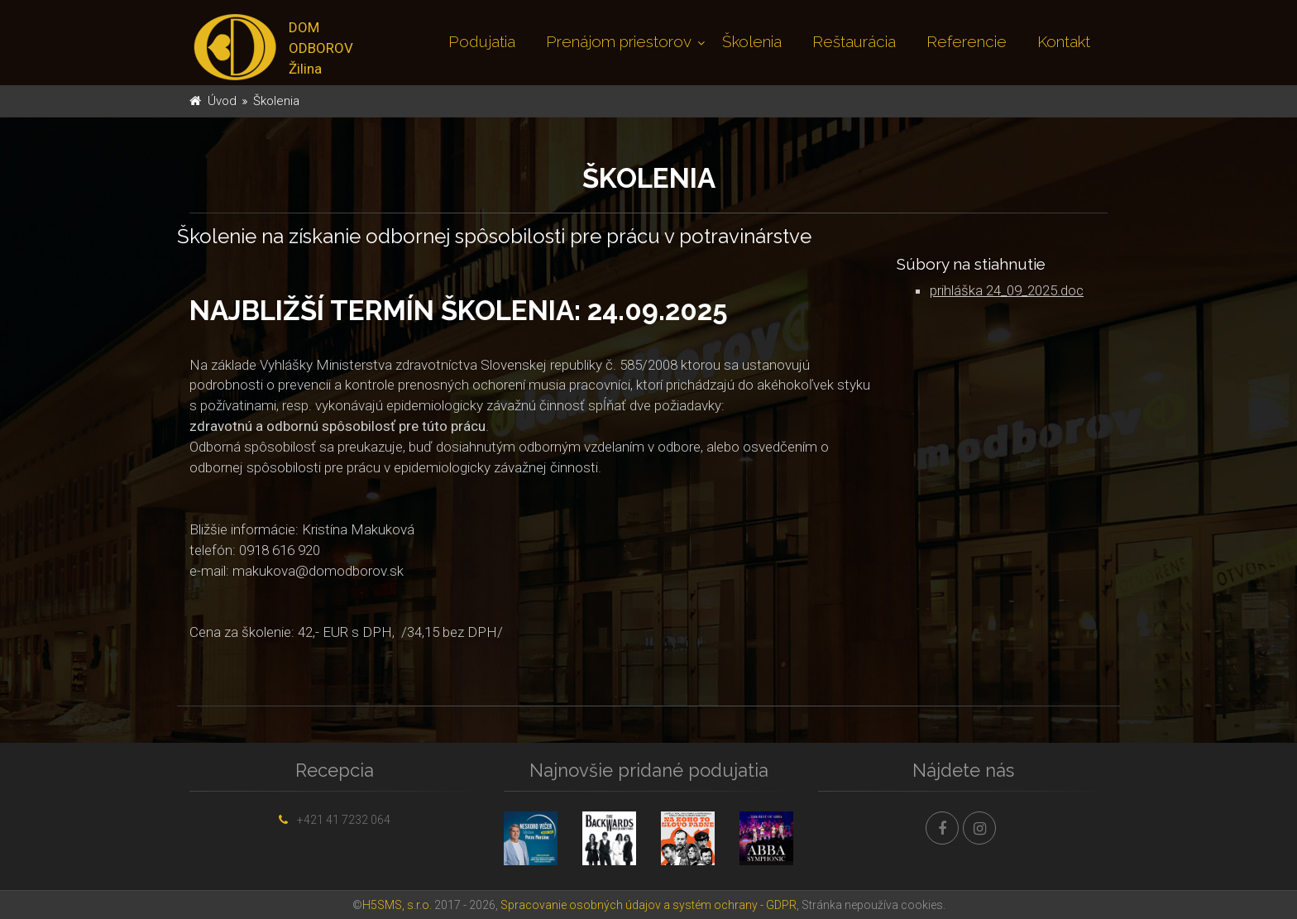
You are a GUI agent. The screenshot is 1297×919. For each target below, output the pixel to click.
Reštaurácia (854, 41)
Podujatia (481, 41)
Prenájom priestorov (619, 41)
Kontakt (1063, 41)
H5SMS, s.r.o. (397, 905)
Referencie (966, 41)
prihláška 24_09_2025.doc (1007, 290)
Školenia (752, 41)
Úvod (222, 100)
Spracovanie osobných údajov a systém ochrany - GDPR (648, 905)
